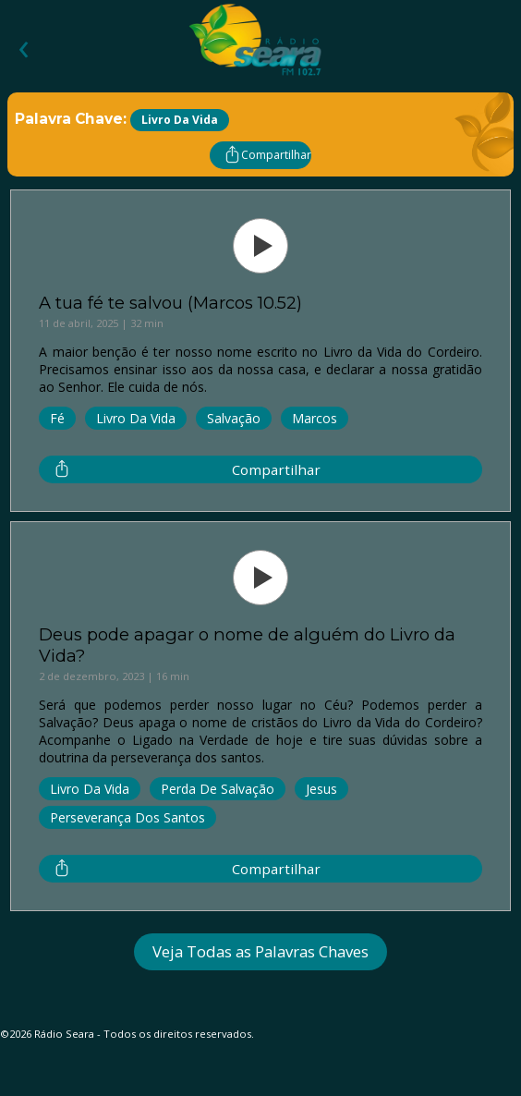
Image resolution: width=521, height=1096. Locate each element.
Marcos (314, 418)
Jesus (321, 789)
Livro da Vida (136, 418)
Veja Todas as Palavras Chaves (260, 951)
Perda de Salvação (217, 789)
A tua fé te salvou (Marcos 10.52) (170, 302)
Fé (57, 418)
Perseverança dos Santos (127, 817)
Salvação (233, 418)
